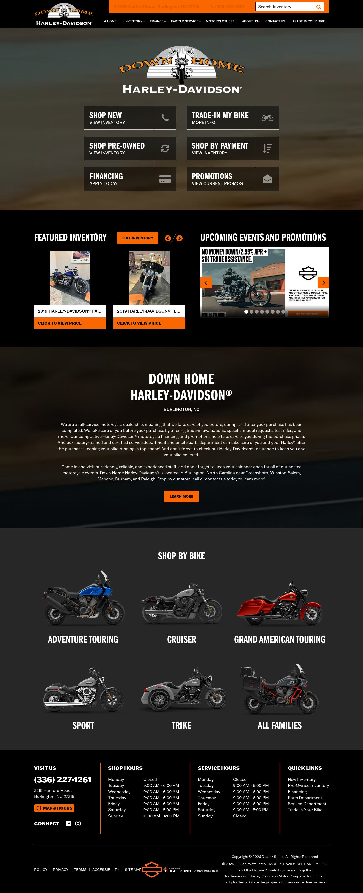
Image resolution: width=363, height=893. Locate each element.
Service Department (307, 803)
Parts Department (305, 797)
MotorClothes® (220, 21)
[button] (168, 238)
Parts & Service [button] (184, 21)
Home (110, 21)
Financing (297, 791)
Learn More (181, 496)
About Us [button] (250, 21)
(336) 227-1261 (62, 779)
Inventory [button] (133, 21)
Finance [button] (157, 21)
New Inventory (302, 779)
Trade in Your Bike (305, 809)
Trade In (309, 21)
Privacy (60, 869)
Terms (80, 869)
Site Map (133, 869)
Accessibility (105, 869)
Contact (275, 21)
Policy (40, 869)
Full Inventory (137, 238)
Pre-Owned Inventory (308, 785)
